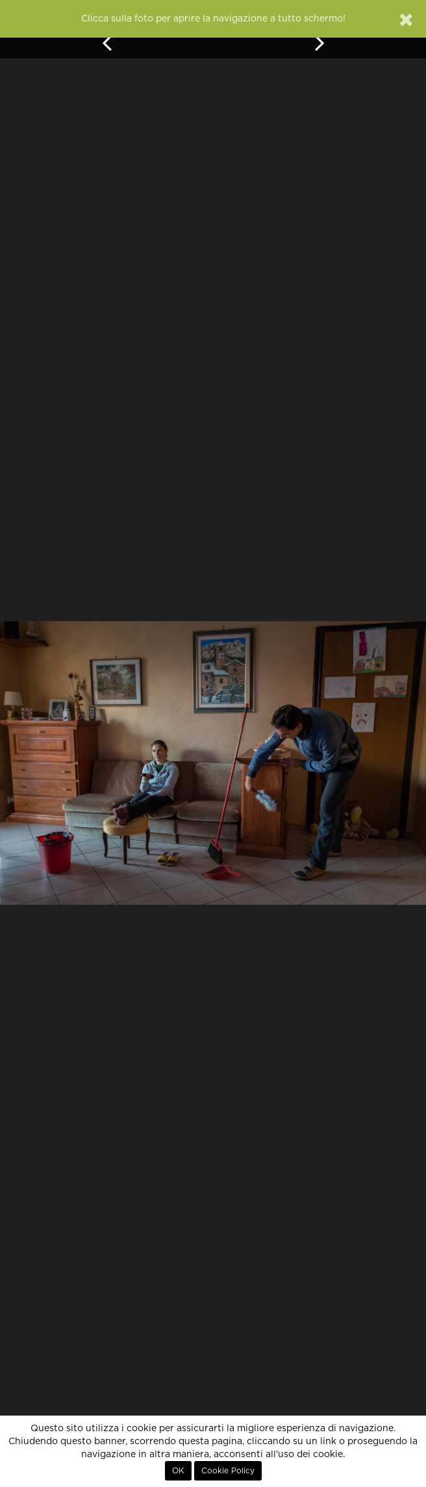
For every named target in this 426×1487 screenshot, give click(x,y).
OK (178, 1471)
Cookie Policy (228, 1471)
